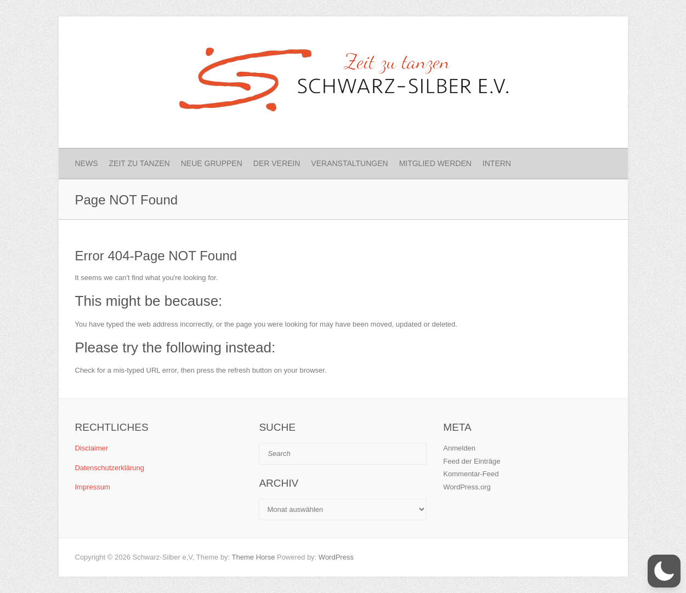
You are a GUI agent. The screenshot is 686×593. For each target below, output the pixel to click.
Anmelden (459, 448)
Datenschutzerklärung (109, 468)
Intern (497, 163)
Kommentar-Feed (470, 474)
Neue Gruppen (211, 163)
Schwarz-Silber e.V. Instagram (583, 35)
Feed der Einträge (471, 461)
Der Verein (277, 163)
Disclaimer (92, 448)
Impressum (92, 487)
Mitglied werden (435, 163)
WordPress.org (466, 487)
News (86, 163)
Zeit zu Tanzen (139, 163)
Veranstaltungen (349, 163)
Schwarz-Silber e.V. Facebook (565, 35)
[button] (664, 571)
